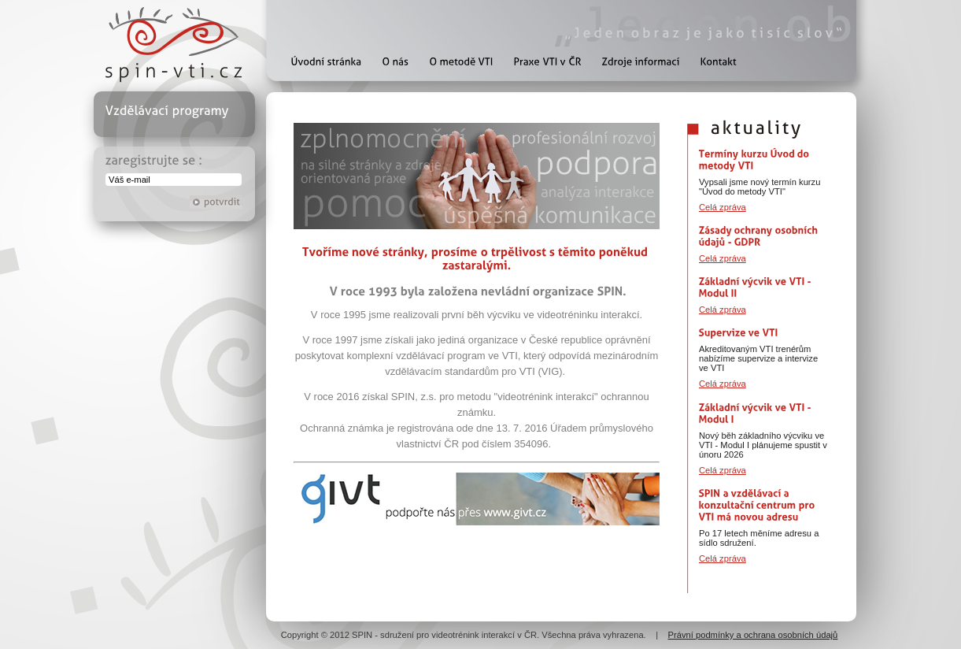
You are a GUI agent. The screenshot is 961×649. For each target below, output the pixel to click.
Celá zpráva (722, 207)
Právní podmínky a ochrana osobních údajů (753, 635)
